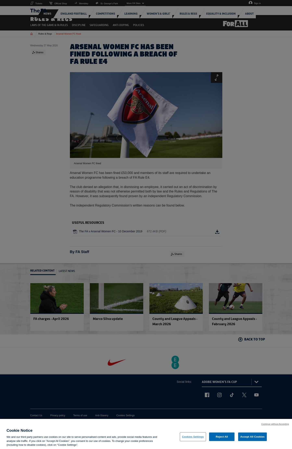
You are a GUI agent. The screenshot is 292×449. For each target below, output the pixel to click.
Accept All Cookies (252, 437)
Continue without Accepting (275, 425)
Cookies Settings (193, 437)
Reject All (222, 437)
